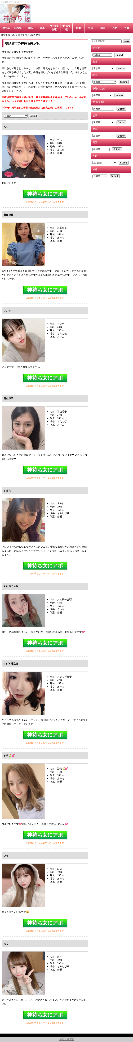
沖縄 (127, 27)
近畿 (78, 27)
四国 (102, 27)
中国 (90, 27)
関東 (42, 27)
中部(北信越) (54, 28)
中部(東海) (66, 28)
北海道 (18, 27)
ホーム (6, 27)
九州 (114, 27)
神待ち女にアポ (45, 194)
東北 (30, 27)
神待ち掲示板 (66, 1039)
